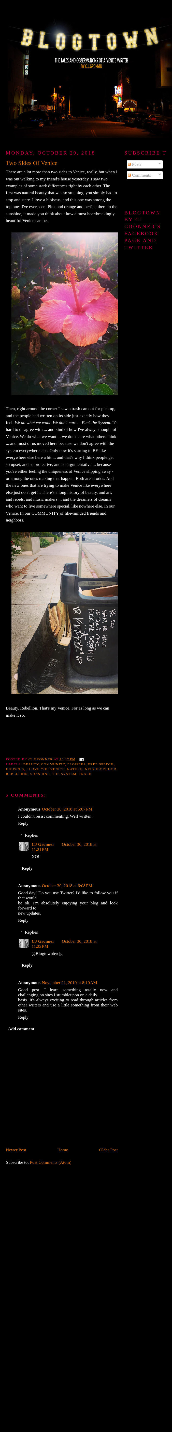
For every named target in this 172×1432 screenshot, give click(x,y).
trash (85, 774)
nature (75, 769)
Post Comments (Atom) (50, 1162)
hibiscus (15, 769)
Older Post (108, 1150)
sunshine (40, 774)
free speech (101, 764)
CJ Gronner (43, 844)
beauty (31, 764)
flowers (76, 764)
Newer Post (16, 1150)
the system (64, 774)
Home (62, 1150)
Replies (31, 835)
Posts (134, 164)
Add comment (21, 1028)
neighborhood (101, 769)
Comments (139, 175)
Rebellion (17, 774)
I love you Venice (45, 769)
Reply (23, 823)
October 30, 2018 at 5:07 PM (67, 809)
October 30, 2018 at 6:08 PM (67, 885)
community (53, 764)
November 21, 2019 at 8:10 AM (69, 982)
